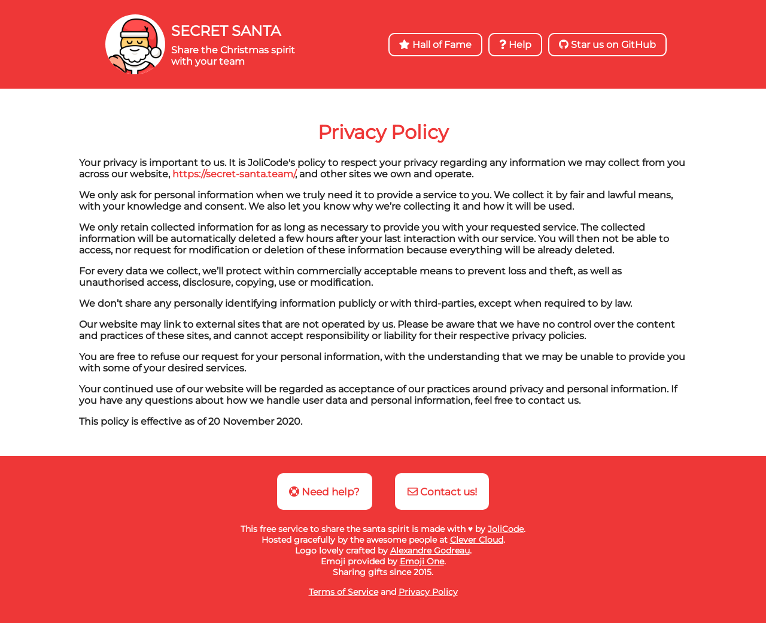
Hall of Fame (435, 44)
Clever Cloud (476, 539)
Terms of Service (343, 591)
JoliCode (506, 529)
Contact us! (442, 491)
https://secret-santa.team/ (233, 174)
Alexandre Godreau (430, 550)
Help (515, 44)
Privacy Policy (428, 591)
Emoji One (422, 561)
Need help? (324, 491)
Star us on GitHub (607, 44)
